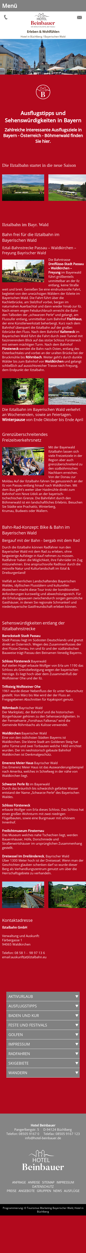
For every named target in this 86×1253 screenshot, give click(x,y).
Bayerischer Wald (63, 1208)
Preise (11, 1191)
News (57, 1191)
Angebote (27, 1191)
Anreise (34, 1182)
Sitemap (48, 1182)
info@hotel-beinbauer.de (43, 1138)
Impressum (65, 1182)
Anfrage (19, 1182)
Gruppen (44, 1191)
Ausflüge (71, 1191)
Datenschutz (43, 1186)
